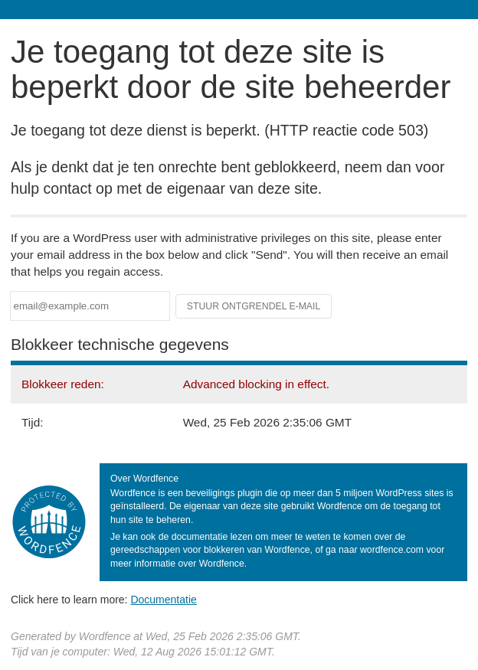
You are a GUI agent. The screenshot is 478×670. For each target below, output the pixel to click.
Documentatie (163, 599)
